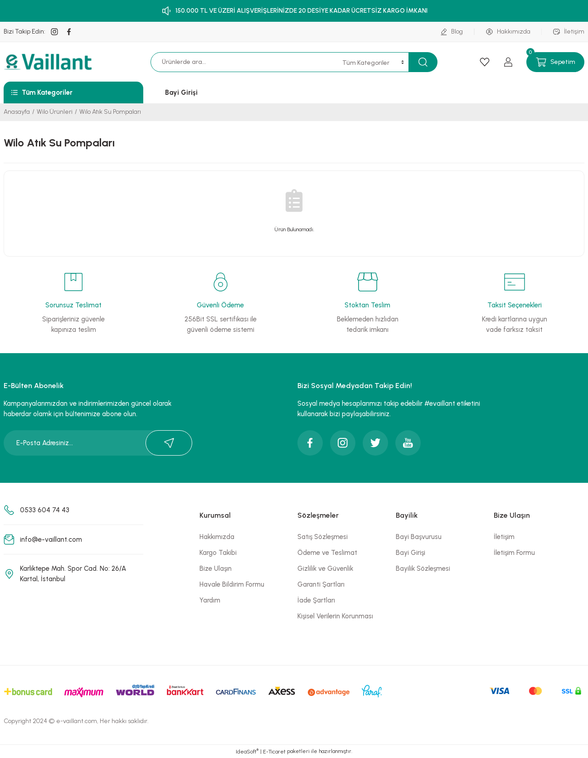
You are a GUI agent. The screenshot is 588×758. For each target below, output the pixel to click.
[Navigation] (73, 92)
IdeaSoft (247, 751)
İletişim (504, 537)
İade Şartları (316, 600)
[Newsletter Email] (98, 443)
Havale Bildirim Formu (231, 584)
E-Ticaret (274, 751)
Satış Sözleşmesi (322, 537)
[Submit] (169, 443)
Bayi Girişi (410, 553)
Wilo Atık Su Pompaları (110, 112)
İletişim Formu (514, 553)
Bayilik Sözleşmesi (423, 568)
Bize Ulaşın (215, 568)
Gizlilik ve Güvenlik (325, 568)
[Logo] (49, 62)
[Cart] (555, 62)
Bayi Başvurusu (419, 537)
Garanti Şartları (321, 584)
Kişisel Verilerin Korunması (335, 616)
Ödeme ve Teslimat (327, 553)
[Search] (258, 62)
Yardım (209, 600)
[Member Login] (508, 62)
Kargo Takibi (218, 553)
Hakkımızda (216, 537)
